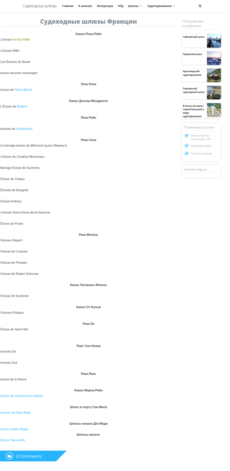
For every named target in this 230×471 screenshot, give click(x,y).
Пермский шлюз (192, 54)
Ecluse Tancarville (12, 440)
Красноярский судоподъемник (192, 73)
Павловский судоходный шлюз (193, 90)
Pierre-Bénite (23, 89)
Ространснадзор (201, 153)
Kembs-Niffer (21, 39)
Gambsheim (24, 128)
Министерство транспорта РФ (200, 137)
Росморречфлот (201, 146)
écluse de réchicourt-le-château (21, 396)
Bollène (22, 106)
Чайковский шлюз (193, 36)
